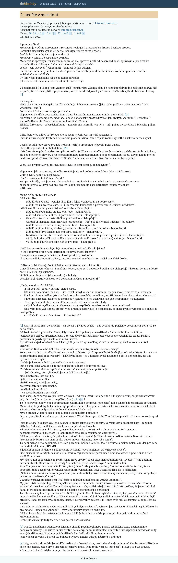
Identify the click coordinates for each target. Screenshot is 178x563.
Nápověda (80, 3)
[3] (66, 148)
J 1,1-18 (78, 33)
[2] (127, 114)
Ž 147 (50, 33)
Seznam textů (48, 3)
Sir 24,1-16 (35, 33)
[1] (21, 94)
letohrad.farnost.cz (106, 23)
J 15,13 (76, 399)
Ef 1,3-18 (63, 33)
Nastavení (65, 3)
